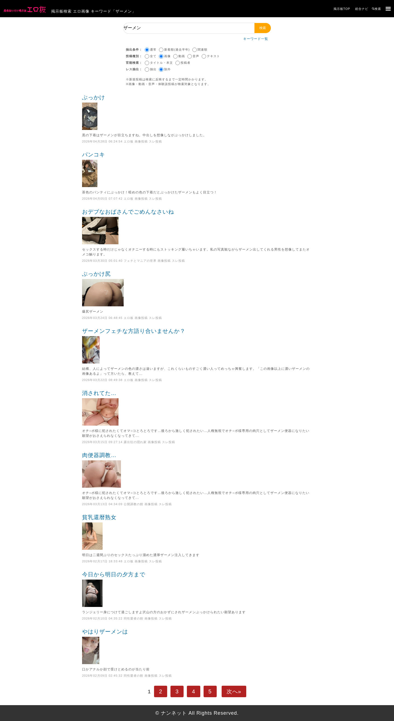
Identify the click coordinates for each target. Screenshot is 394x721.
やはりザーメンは (197, 646)
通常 (153, 49)
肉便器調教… (197, 470)
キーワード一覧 (255, 39)
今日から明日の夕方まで (197, 589)
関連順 (202, 49)
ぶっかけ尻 (197, 288)
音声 (196, 56)
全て (153, 56)
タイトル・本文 (161, 62)
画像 (167, 56)
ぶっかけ (197, 112)
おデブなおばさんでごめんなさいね (197, 226)
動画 (181, 56)
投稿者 (185, 62)
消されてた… (197, 408)
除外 (167, 69)
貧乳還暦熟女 (197, 532)
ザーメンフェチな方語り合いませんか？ (197, 346)
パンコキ (197, 169)
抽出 (153, 69)
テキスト (213, 56)
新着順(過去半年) (177, 49)
